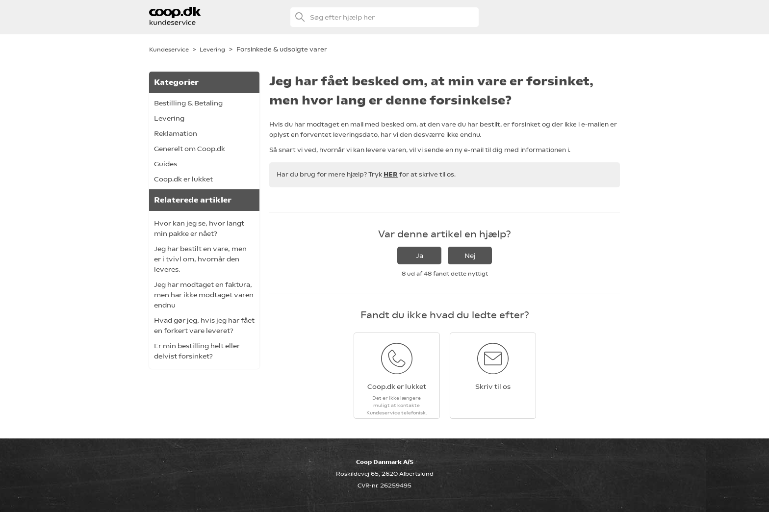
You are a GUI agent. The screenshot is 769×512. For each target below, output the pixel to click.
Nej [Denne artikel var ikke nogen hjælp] (470, 255)
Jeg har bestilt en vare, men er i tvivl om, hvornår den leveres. (200, 259)
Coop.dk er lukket (183, 179)
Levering (212, 49)
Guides (165, 164)
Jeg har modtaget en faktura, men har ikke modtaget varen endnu (204, 295)
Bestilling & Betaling (188, 103)
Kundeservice (169, 49)
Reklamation (175, 133)
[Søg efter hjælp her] (384, 17)
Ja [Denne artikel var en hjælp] (419, 255)
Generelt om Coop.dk (189, 149)
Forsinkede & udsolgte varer (281, 49)
